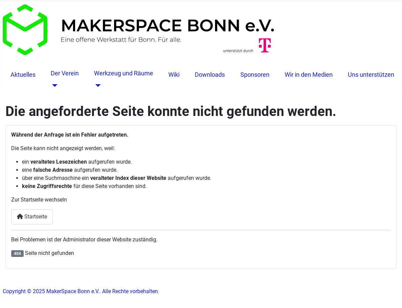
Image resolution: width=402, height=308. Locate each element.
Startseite (32, 216)
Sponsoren (254, 74)
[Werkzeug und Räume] (96, 85)
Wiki (174, 74)
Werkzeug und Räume (123, 73)
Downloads (210, 74)
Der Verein (65, 73)
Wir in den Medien (309, 74)
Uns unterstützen (371, 74)
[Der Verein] (53, 85)
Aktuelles (23, 74)
